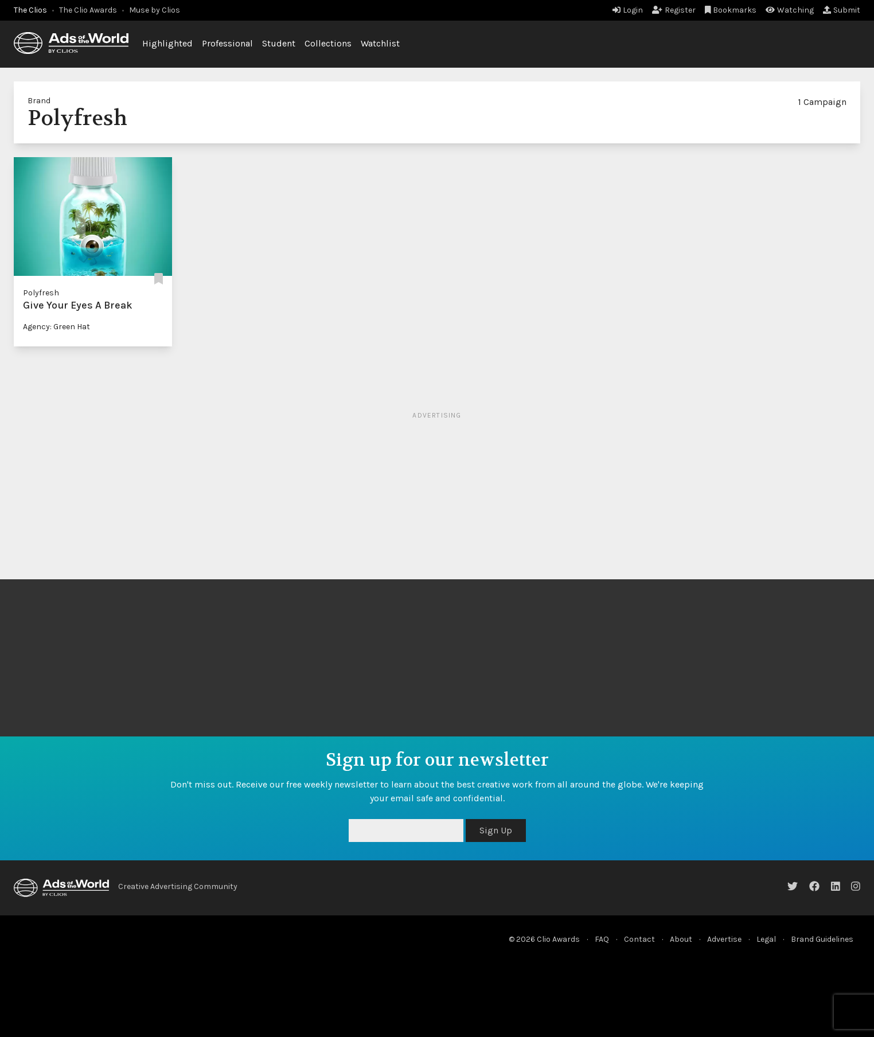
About (681, 939)
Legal (766, 939)
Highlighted (167, 43)
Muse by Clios (154, 10)
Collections (328, 43)
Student (278, 43)
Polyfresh (41, 293)
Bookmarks (731, 10)
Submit (841, 10)
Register (674, 10)
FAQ (602, 939)
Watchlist (380, 43)
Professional (227, 43)
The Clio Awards (88, 10)
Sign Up (495, 830)
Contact (639, 939)
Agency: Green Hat (56, 327)
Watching (790, 10)
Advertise (724, 939)
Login (627, 10)
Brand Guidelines (822, 939)
